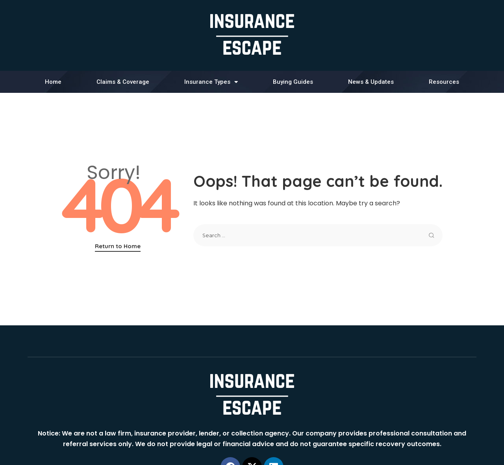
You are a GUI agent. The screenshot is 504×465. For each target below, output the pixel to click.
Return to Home (118, 246)
